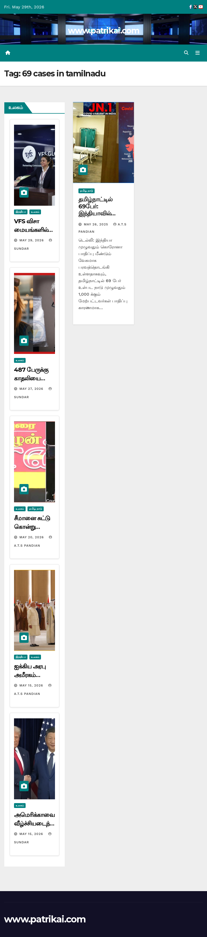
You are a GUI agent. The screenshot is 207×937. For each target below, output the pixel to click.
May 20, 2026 (32, 537)
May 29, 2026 (32, 240)
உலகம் (35, 211)
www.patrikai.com (103, 31)
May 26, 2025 (96, 224)
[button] (186, 52)
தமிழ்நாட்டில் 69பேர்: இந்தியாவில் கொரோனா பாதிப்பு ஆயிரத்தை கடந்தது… (103, 217)
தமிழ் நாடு (35, 508)
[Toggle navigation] (197, 52)
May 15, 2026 (31, 685)
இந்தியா (21, 211)
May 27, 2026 (32, 389)
